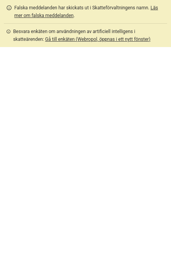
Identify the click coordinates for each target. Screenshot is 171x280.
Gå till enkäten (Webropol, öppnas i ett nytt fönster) (97, 39)
